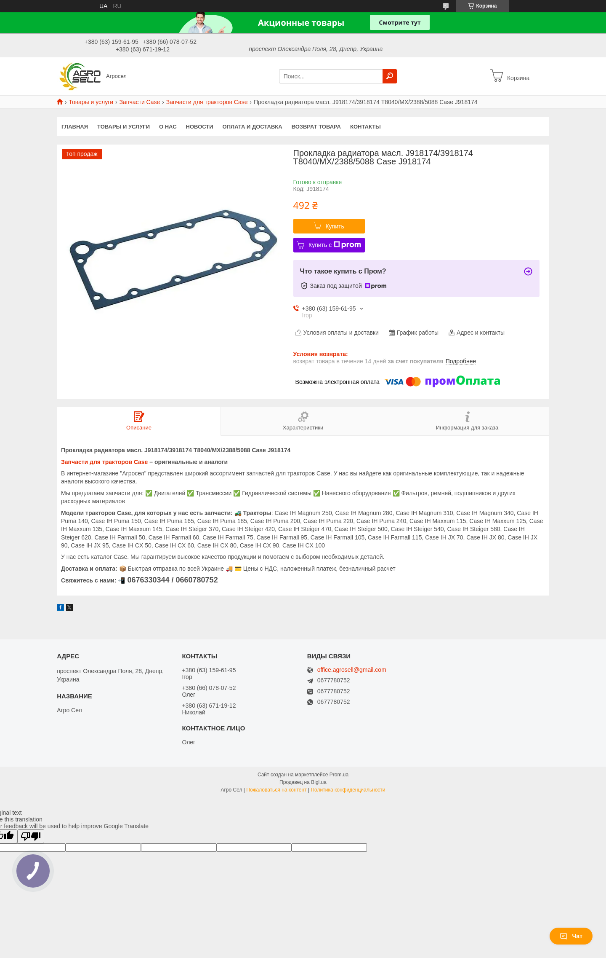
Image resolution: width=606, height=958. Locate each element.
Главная (74, 126)
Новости (199, 126)
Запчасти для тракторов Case (207, 102)
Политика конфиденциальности (348, 790)
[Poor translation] (30, 836)
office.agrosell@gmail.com (351, 670)
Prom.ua (339, 775)
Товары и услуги (91, 102)
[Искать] (390, 76)
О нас (168, 126)
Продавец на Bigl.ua (303, 782)
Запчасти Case (140, 102)
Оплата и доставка (252, 126)
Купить (334, 226)
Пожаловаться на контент (276, 790)
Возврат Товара (316, 126)
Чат (571, 936)
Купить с (334, 245)
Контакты (365, 126)
